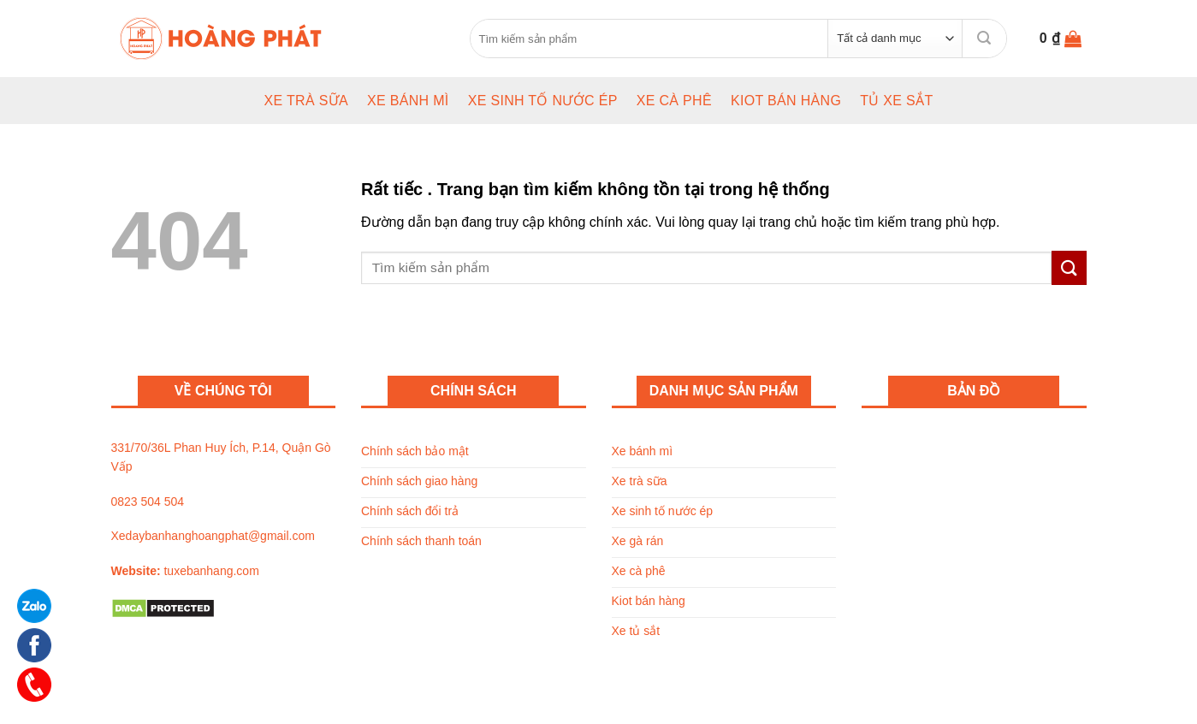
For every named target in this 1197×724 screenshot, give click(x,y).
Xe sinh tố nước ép (543, 100)
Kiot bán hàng (786, 100)
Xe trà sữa (306, 100)
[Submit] (984, 38)
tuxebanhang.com (210, 571)
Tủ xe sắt (896, 100)
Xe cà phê (674, 100)
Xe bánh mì (408, 100)
